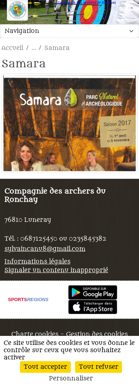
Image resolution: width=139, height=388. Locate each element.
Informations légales (37, 261)
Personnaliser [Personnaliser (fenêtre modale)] (71, 378)
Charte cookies (34, 334)
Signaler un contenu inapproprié (56, 270)
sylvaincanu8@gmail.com (44, 249)
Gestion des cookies (97, 334)
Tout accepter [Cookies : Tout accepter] (45, 367)
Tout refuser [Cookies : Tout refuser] (98, 367)
